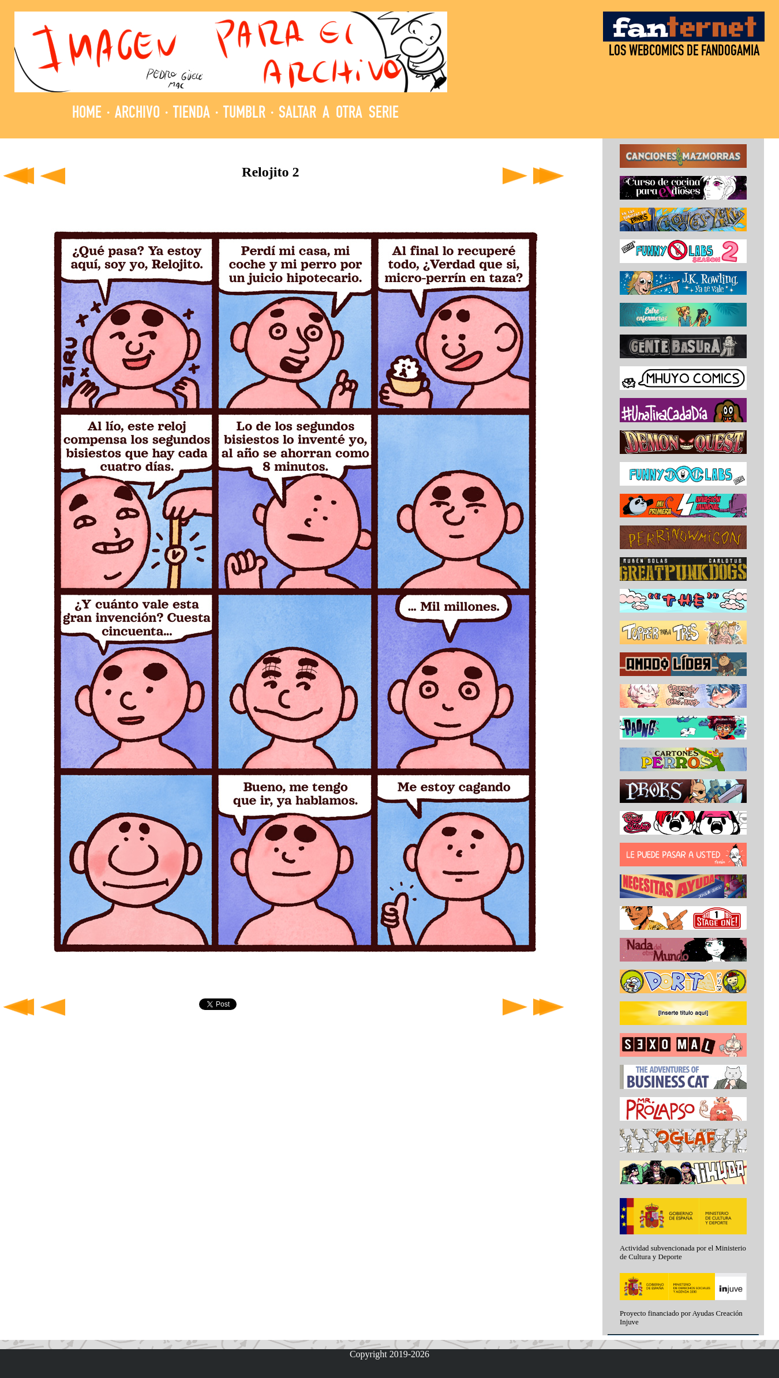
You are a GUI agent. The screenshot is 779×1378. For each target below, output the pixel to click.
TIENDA (191, 114)
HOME (87, 114)
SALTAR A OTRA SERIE (339, 114)
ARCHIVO (137, 114)
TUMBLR (244, 114)
